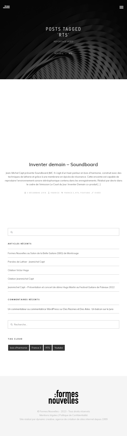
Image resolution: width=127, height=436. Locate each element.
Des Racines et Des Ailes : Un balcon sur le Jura (88, 309)
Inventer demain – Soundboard (63, 164)
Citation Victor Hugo (18, 270)
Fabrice (53, 193)
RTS (77, 193)
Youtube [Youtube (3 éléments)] (58, 348)
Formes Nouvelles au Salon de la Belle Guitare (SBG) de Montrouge (43, 253)
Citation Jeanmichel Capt (21, 279)
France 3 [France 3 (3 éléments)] (36, 348)
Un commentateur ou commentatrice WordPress (33, 309)
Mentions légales (49, 415)
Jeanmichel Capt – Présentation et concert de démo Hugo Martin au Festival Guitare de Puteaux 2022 (61, 287)
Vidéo (98, 193)
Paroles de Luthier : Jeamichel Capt (26, 261)
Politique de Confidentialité (73, 415)
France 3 (69, 193)
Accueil (59, 53)
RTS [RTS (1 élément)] (48, 348)
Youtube (85, 193)
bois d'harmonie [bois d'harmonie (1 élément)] (18, 348)
